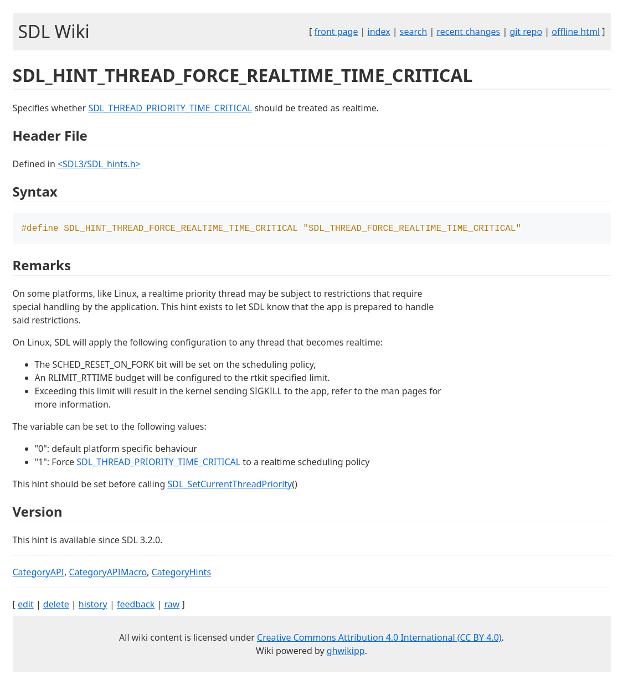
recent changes (468, 31)
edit (26, 605)
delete (56, 605)
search (414, 31)
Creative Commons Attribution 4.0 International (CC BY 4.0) (379, 638)
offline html (576, 31)
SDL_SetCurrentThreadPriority (229, 485)
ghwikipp (346, 652)
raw (171, 605)
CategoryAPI (39, 573)
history (93, 605)
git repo (525, 31)
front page (336, 31)
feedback (136, 605)
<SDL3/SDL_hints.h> (99, 164)
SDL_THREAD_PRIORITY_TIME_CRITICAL (170, 108)
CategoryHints (182, 573)
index (379, 31)
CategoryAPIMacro (108, 573)
